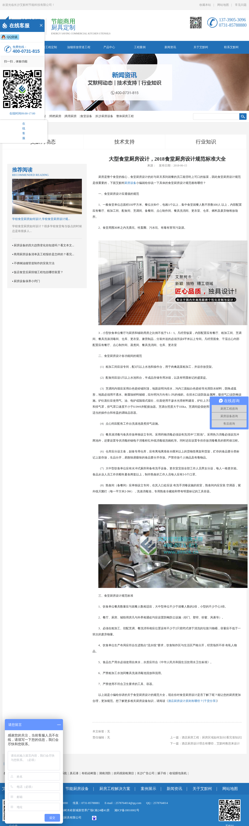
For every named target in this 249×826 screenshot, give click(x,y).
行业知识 (206, 142)
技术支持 (124, 142)
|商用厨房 (70, 116)
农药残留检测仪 (124, 773)
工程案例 (140, 47)
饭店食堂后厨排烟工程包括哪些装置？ (38, 272)
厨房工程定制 (48, 47)
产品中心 (109, 47)
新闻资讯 (170, 47)
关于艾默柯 (201, 47)
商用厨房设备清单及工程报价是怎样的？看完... (44, 254)
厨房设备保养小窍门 (27, 281)
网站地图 (223, 5)
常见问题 (241, 5)
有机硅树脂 (89, 773)
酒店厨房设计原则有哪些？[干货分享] (192, 701)
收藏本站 (205, 5)
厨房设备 (130, 183)
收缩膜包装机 (178, 773)
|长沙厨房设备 (104, 116)
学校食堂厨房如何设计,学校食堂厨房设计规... (41, 219)
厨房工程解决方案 (114, 789)
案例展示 (148, 789)
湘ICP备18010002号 (126, 810)
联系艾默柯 (231, 47)
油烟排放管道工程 (78, 47)
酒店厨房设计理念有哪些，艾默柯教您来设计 (211, 743)
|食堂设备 (86, 116)
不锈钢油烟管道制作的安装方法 (34, 263)
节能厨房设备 (77, 789)
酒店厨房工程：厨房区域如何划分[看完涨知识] (212, 737)
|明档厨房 (55, 116)
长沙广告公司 (146, 773)
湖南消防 (105, 773)
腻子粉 (161, 773)
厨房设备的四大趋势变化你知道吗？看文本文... (44, 245)
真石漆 (74, 773)
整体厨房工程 (125, 116)
